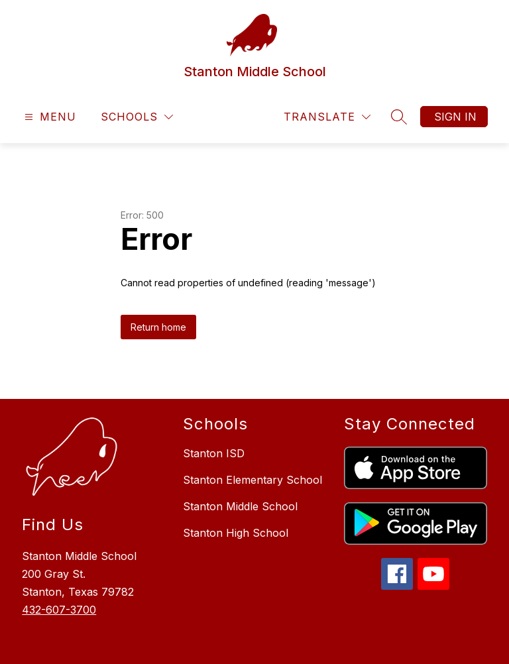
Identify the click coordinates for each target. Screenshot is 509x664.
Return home (158, 327)
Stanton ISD (214, 453)
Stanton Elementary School (252, 479)
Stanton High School (235, 532)
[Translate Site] (327, 117)
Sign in (455, 116)
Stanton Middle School (240, 506)
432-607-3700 (59, 609)
